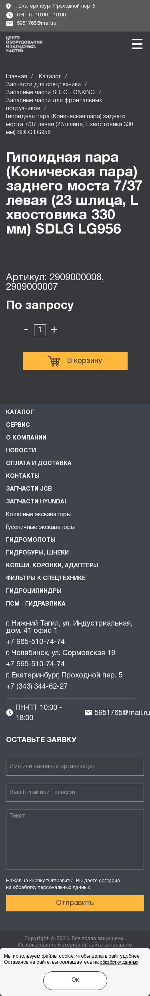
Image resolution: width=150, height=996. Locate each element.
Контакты (23, 476)
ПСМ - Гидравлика (36, 604)
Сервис (18, 425)
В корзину (75, 361)
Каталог (50, 76)
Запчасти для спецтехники (43, 84)
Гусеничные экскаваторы (40, 527)
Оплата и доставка (39, 463)
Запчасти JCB (29, 489)
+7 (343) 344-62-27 (37, 686)
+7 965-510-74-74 (35, 642)
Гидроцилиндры (34, 591)
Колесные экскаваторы (38, 514)
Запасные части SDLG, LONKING (50, 92)
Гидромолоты (31, 540)
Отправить (75, 903)
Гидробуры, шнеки (37, 553)
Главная (16, 76)
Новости (21, 450)
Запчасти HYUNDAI (36, 502)
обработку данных (119, 962)
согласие (109, 881)
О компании (26, 438)
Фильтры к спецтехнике (46, 578)
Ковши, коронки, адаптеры (52, 565)
